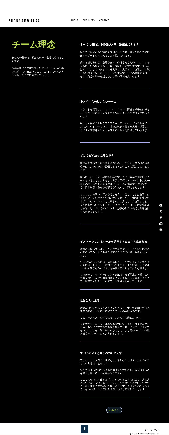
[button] (74, 20)
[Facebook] (161, 217)
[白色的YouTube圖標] (161, 205)
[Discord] (161, 223)
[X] (161, 211)
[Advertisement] (56, 7)
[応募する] (114, 410)
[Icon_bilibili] (161, 230)
